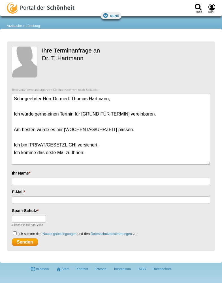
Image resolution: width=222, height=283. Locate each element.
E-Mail (18, 192)
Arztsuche (14, 26)
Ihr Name (20, 173)
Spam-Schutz (24, 210)
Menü (111, 15)
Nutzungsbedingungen (59, 234)
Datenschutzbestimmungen (111, 234)
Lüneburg (33, 26)
